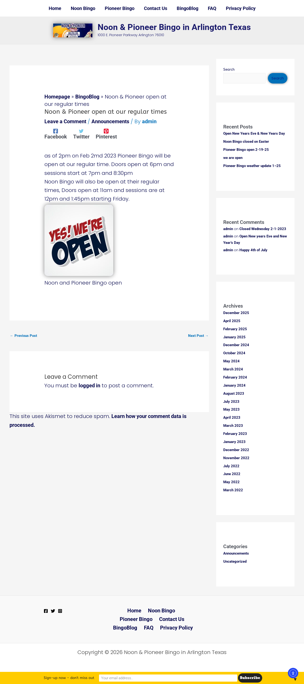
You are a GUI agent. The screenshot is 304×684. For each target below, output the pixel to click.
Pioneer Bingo (176, 610)
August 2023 (233, 394)
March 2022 (233, 490)
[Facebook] (55, 134)
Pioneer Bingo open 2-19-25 (246, 150)
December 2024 (236, 346)
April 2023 (231, 418)
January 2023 (234, 442)
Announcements (110, 121)
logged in (89, 386)
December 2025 (236, 313)
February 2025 (235, 329)
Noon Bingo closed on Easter (246, 141)
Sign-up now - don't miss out (109, 678)
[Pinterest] (106, 134)
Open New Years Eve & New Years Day (254, 133)
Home (116, 610)
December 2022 (236, 450)
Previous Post (23, 336)
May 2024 (231, 361)
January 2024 (234, 386)
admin (228, 228)
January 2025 (234, 337)
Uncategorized (235, 561)
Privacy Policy (153, 628)
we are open (232, 158)
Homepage (57, 97)
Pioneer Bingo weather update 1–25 (252, 165)
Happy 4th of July (253, 250)
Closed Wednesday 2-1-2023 (262, 228)
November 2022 (236, 458)
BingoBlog (87, 97)
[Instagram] (60, 611)
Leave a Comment (65, 121)
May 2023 (231, 410)
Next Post (198, 336)
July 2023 (231, 402)
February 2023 (235, 434)
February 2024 (235, 378)
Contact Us (129, 619)
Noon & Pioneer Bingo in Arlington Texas (174, 27)
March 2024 (233, 370)
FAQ (182, 619)
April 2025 (231, 321)
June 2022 (231, 474)
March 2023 (233, 426)
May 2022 (231, 482)
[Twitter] (81, 134)
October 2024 (234, 353)
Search (229, 69)
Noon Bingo (141, 610)
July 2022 (231, 466)
